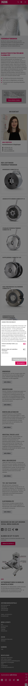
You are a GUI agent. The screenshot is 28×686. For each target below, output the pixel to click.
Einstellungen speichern (19, 359)
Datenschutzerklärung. (21, 341)
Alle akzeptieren (21, 363)
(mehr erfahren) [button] (5, 352)
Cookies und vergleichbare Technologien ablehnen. (13, 335)
